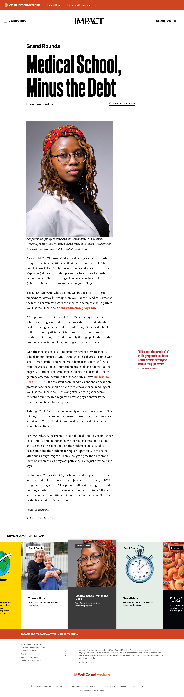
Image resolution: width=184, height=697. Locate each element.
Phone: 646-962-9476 (31, 660)
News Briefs (130, 598)
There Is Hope (37, 598)
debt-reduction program (77, 308)
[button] (166, 21)
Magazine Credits (88, 662)
